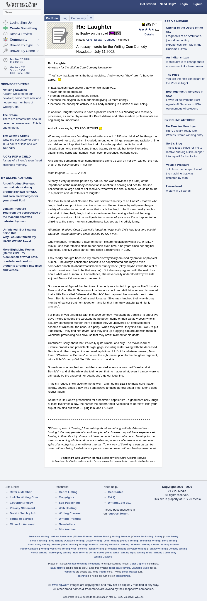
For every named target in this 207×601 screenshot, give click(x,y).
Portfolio (52, 18)
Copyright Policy (21, 502)
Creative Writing (74, 540)
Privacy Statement (22, 508)
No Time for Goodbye (184, 131)
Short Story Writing (39, 544)
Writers (56, 544)
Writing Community (165, 552)
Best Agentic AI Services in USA (185, 100)
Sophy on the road (94, 33)
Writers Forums (83, 536)
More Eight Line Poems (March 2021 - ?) (19, 251)
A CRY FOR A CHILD (22, 160)
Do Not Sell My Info (23, 513)
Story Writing (169, 540)
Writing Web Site (50, 548)
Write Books (97, 552)
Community (78, 18)
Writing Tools (144, 552)
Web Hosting (67, 508)
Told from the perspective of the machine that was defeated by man (22, 217)
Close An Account (22, 524)
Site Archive (67, 529)
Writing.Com (60, 584)
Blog (65, 18)
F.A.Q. (112, 497)
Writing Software (109, 544)
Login (184, 4)
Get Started (148, 4)
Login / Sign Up (21, 22)
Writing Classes (70, 513)
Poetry (159, 536)
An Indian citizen (185, 62)
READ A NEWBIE (176, 21)
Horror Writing (39, 552)
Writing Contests (88, 544)
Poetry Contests (29, 548)
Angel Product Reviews (19, 183)
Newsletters (67, 524)
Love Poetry (171, 536)
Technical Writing (150, 540)
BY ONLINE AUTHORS (16, 177)
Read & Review (21, 34)
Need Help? (168, 4)
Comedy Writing (177, 548)
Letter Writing (111, 540)
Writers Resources (61, 536)
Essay (98, 39)
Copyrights (66, 497)
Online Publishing (142, 536)
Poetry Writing (129, 540)
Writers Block (102, 536)
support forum (118, 513)
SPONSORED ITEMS (15, 84)
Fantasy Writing (157, 548)
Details (149, 34)
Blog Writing (56, 540)
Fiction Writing (38, 540)
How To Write (80, 552)
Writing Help (69, 548)
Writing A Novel (170, 544)
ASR (89, 39)
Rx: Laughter (94, 26)
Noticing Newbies (22, 98)
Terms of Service (21, 518)
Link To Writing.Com (24, 497)
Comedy (110, 39)
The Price (185, 79)
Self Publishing (69, 502)
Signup (197, 4)
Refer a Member (21, 492)
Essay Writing (94, 540)
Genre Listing (68, 492)
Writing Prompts (70, 518)
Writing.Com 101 (119, 502)
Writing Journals (130, 544)
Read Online (69, 544)
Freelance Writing (39, 536)
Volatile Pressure (14, 208)
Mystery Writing (137, 548)
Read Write (112, 552)
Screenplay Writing (60, 552)
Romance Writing (116, 548)
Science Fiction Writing (91, 548)
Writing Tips (128, 552)
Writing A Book (150, 544)
